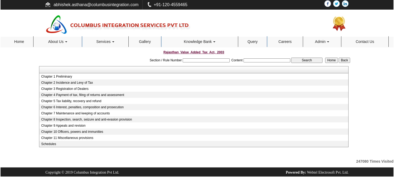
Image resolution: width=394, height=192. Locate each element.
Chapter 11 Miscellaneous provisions (67, 138)
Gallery (145, 41)
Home (19, 41)
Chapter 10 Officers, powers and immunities (72, 132)
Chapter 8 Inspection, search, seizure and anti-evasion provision (86, 119)
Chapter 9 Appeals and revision (63, 125)
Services (105, 41)
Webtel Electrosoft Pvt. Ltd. (328, 172)
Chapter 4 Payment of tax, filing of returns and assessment (82, 95)
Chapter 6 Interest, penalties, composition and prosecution (82, 107)
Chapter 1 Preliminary (56, 76)
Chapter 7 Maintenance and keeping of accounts (75, 113)
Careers (285, 41)
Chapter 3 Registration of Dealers (65, 89)
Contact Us (365, 41)
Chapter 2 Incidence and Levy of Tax (67, 83)
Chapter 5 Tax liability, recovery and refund (71, 101)
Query (253, 41)
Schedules (48, 144)
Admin (322, 41)
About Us (57, 41)
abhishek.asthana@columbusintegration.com (95, 4)
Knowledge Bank (200, 41)
